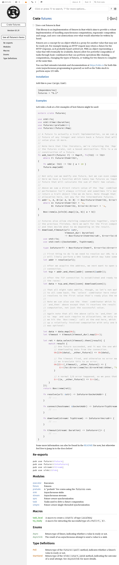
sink (35, 492)
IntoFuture (61, 464)
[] (109, 18)
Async (35, 534)
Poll (35, 550)
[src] (114, 18)
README (88, 445)
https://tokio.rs (97, 65)
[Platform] (33, 2)
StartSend (38, 556)
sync (35, 498)
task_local (38, 518)
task (35, 501)
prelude (37, 489)
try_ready (37, 521)
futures (46, 18)
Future (58, 461)
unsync (36, 505)
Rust (86, 2)
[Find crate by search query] (107, 2)
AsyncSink (37, 537)
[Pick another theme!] (30, 9)
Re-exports (8, 43)
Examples (41, 100)
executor (37, 483)
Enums (6, 54)
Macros (6, 51)
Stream (58, 467)
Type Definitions (10, 58)
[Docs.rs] (6, 2)
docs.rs (75, 2)
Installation (42, 76)
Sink (54, 470)
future (36, 486)
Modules (7, 47)
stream (36, 495)
